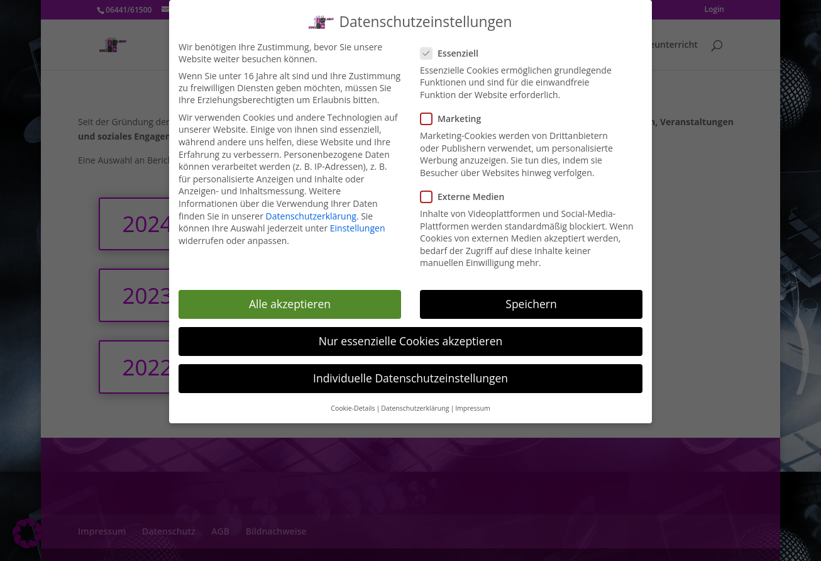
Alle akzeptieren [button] (290, 299)
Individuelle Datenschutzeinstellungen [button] (410, 373)
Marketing (456, 114)
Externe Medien (467, 192)
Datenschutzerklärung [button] (415, 403)
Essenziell (454, 49)
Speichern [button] (530, 299)
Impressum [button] (472, 403)
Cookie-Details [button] (353, 403)
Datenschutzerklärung (311, 212)
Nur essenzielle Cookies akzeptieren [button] (411, 336)
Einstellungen (357, 224)
